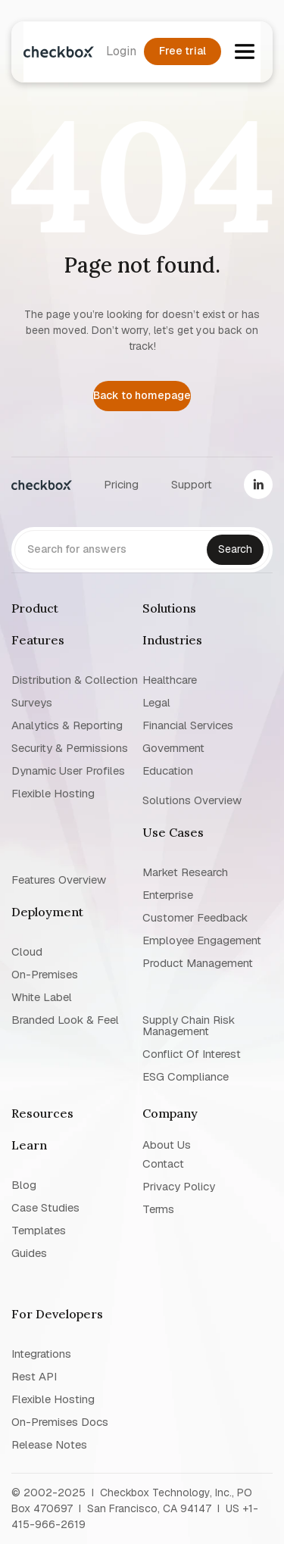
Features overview (58, 878)
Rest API (34, 1376)
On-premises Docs (59, 1421)
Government (173, 747)
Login (121, 51)
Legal (156, 702)
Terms (158, 1209)
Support (191, 484)
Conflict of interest (191, 1053)
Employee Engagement (201, 940)
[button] (245, 51)
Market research (185, 872)
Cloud (26, 951)
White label (41, 997)
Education (167, 770)
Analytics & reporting (67, 725)
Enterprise (167, 894)
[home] (58, 52)
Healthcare (169, 679)
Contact (163, 1163)
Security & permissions (69, 747)
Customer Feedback (195, 917)
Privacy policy (178, 1186)
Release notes (49, 1444)
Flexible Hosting (53, 793)
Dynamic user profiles (68, 770)
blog (23, 1184)
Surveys (31, 702)
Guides (29, 1253)
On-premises (44, 974)
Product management (197, 963)
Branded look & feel (65, 1019)
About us (166, 1143)
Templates (38, 1230)
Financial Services (187, 725)
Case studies (45, 1207)
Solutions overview (192, 799)
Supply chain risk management (188, 1025)
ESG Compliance (185, 1076)
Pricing (121, 484)
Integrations (41, 1353)
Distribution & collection (74, 679)
